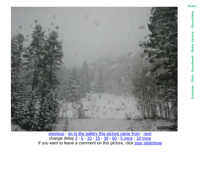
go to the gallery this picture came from (104, 133)
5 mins (126, 138)
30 (106, 138)
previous (56, 133)
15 (97, 138)
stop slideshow (148, 143)
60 (114, 138)
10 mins (143, 138)
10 (89, 138)
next (147, 133)
